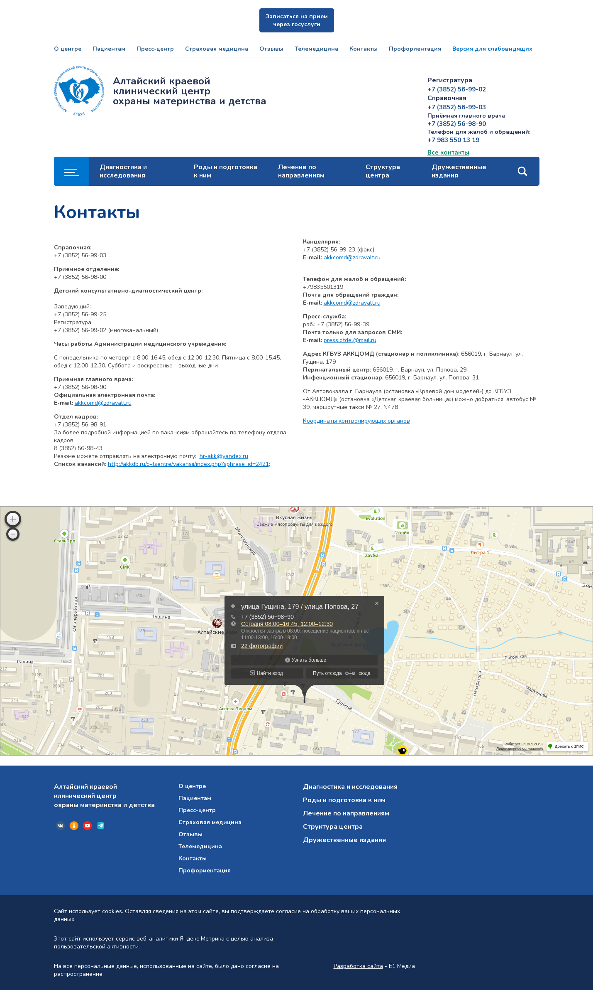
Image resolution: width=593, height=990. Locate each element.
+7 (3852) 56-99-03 (456, 107)
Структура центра (383, 171)
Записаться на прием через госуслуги (297, 20)
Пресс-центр (155, 49)
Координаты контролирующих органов (356, 421)
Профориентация (415, 49)
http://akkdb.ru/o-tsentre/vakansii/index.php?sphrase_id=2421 (188, 464)
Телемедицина (316, 49)
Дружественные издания (459, 171)
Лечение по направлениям (301, 171)
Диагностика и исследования (123, 171)
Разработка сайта (358, 966)
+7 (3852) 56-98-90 (456, 124)
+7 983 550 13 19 (453, 140)
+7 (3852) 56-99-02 (456, 89)
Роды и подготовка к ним (225, 171)
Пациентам (109, 49)
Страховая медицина (216, 49)
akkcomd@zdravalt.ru (103, 403)
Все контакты (448, 152)
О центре (67, 49)
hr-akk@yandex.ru (224, 456)
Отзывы (271, 49)
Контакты (363, 49)
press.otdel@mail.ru (350, 340)
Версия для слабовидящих (492, 49)
